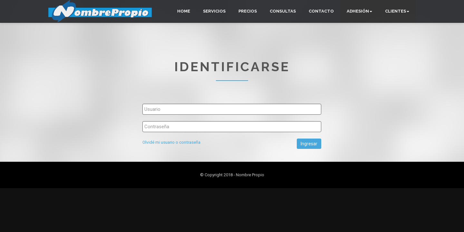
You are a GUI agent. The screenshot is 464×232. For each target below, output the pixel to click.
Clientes (397, 11)
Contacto (321, 11)
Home (183, 11)
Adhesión (359, 11)
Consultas (283, 11)
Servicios (214, 11)
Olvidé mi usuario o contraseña (171, 142)
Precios (247, 11)
